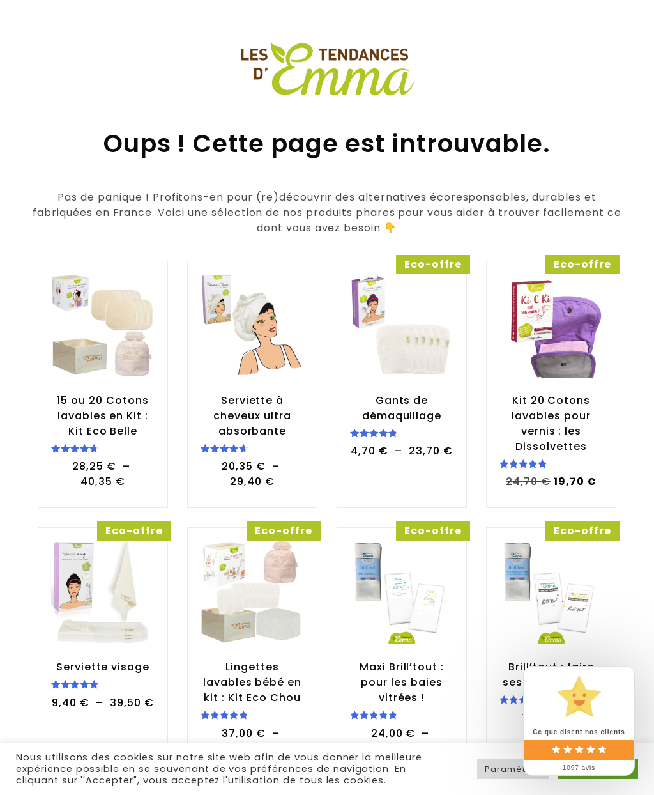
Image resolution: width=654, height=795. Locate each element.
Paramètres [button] (513, 769)
